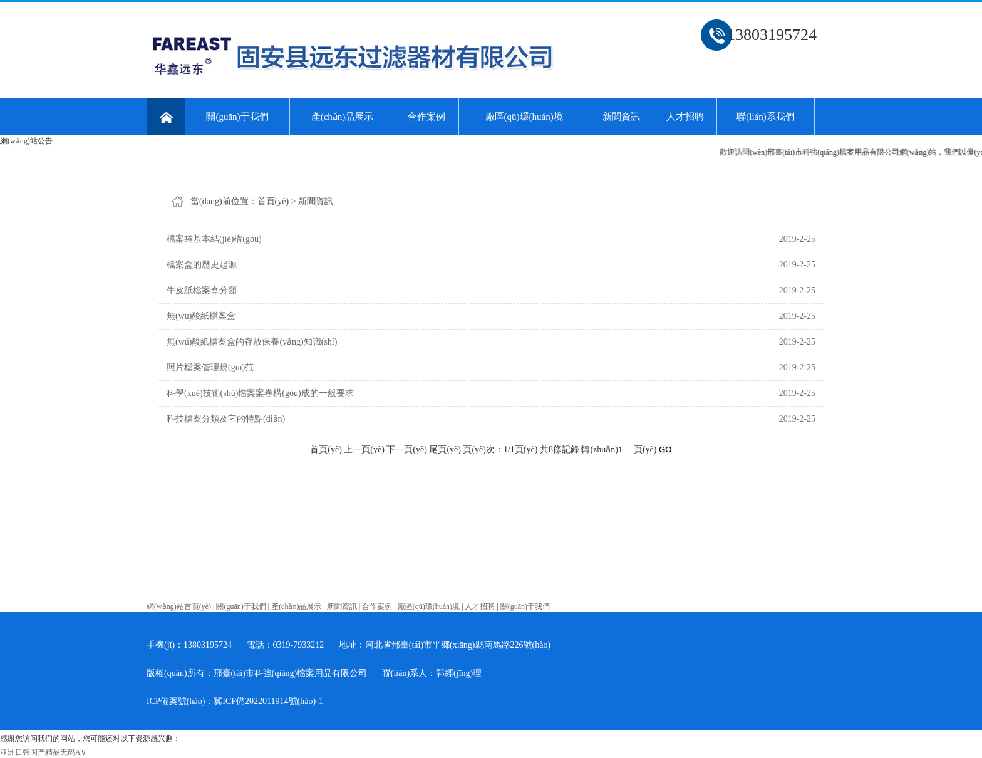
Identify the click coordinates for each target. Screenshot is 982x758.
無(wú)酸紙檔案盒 (201, 316)
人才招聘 (685, 117)
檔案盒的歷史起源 (202, 264)
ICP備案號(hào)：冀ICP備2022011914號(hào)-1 (235, 701)
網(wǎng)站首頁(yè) (179, 606)
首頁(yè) (273, 201)
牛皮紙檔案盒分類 (202, 290)
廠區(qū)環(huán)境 (524, 117)
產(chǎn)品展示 (342, 117)
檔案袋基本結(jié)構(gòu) (214, 239)
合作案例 (426, 117)
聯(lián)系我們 (765, 117)
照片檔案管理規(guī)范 (210, 367)
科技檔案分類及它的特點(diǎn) (226, 418)
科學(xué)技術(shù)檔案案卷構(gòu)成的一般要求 (260, 393)
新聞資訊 (621, 117)
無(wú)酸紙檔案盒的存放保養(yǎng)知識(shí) (252, 341)
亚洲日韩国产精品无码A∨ (43, 752)
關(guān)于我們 (237, 117)
